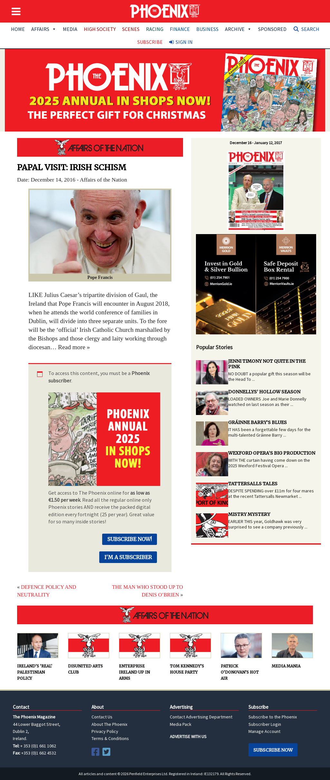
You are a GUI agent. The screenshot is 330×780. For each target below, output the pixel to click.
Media (70, 29)
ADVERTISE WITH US (188, 736)
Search (310, 29)
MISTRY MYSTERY (249, 514)
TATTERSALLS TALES (252, 484)
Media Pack (180, 724)
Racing (154, 29)
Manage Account (264, 731)
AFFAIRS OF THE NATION (100, 147)
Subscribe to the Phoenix (272, 717)
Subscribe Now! (129, 539)
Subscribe (150, 42)
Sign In (184, 42)
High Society (100, 29)
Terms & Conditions (110, 738)
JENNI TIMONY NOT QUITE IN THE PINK (267, 364)
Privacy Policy (105, 731)
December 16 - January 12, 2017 (256, 142)
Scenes (131, 29)
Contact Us (102, 717)
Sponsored (272, 29)
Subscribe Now (273, 750)
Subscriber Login (264, 724)
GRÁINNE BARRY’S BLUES (257, 422)
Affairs (43, 29)
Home (18, 29)
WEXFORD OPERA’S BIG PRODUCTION (271, 453)
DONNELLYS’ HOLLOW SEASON (264, 392)
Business (207, 29)
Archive (238, 29)
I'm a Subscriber (128, 557)
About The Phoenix (109, 724)
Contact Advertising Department (201, 717)
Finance (180, 29)
